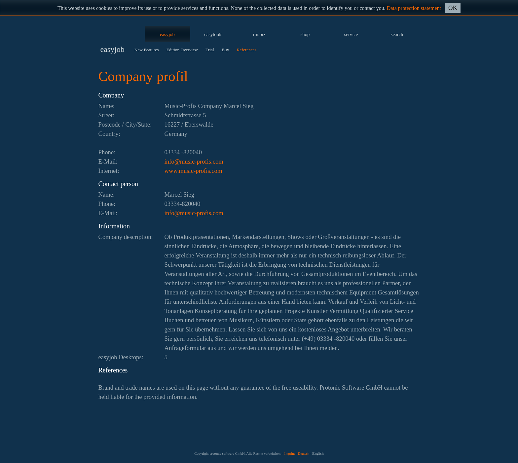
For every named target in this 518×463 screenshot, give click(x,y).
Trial (209, 49)
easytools (213, 34)
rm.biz (259, 34)
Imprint (289, 453)
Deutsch (303, 453)
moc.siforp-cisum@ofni (194, 161)
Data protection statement (414, 8)
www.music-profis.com (193, 170)
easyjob (167, 34)
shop (305, 34)
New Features (146, 49)
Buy (225, 49)
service (351, 34)
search (397, 34)
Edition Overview (182, 49)
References (246, 49)
